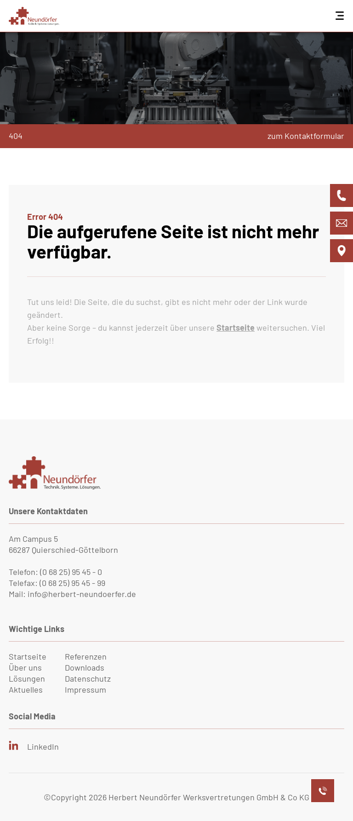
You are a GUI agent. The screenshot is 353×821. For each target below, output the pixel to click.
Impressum (85, 689)
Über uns (25, 667)
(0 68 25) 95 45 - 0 (71, 572)
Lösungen (27, 678)
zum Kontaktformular (306, 136)
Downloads (84, 667)
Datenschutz (88, 678)
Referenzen (86, 656)
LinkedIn (43, 746)
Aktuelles (26, 689)
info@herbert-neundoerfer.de (82, 594)
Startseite (27, 656)
